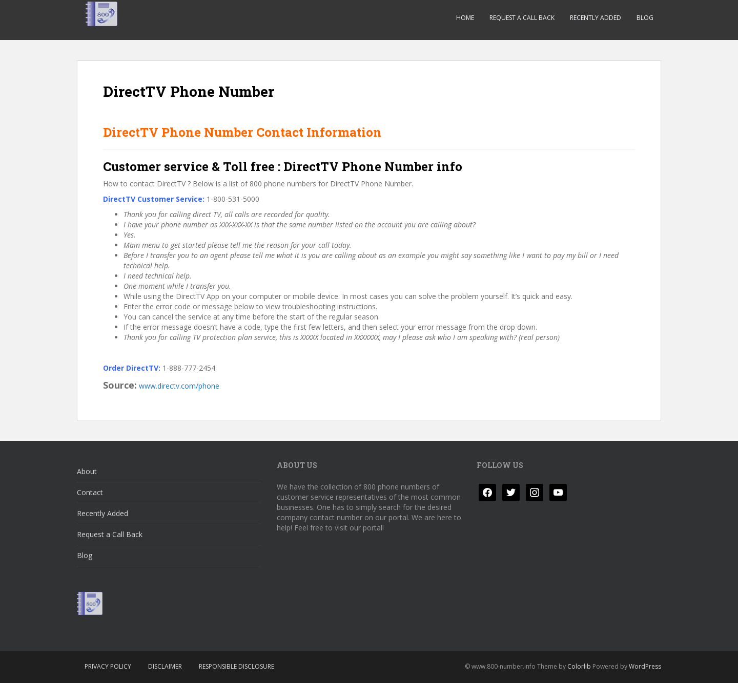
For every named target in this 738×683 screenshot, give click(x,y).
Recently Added (595, 17)
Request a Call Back (522, 17)
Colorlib (579, 666)
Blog (645, 17)
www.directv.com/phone (179, 386)
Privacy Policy (108, 666)
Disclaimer (165, 666)
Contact (90, 492)
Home (465, 17)
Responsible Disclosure (236, 666)
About (87, 471)
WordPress (645, 666)
